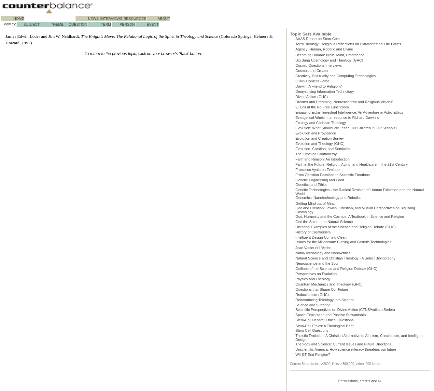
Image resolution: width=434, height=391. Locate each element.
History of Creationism (312, 232)
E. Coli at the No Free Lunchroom (322, 107)
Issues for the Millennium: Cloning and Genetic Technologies (343, 242)
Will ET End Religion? (312, 354)
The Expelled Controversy (316, 154)
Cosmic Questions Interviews (318, 65)
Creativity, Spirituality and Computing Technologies (335, 76)
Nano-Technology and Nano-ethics (322, 253)
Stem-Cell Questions (311, 330)
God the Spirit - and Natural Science (324, 222)
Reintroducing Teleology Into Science (324, 300)
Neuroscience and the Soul (316, 263)
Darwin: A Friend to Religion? (318, 86)
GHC (358, 60)
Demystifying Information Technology (324, 91)
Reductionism (306, 295)
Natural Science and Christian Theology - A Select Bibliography (345, 258)
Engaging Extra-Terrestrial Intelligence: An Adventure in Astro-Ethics (349, 112)
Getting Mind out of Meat (314, 203)
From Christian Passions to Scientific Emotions (332, 175)
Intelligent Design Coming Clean (320, 237)
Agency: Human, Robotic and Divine (324, 49)
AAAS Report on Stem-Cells (317, 39)
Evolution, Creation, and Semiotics (322, 149)
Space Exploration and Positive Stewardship (330, 315)
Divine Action (305, 97)
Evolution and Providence (315, 133)
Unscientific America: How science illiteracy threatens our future (345, 349)
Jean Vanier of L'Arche (313, 248)
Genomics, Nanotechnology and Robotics (328, 198)
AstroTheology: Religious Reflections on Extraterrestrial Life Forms (348, 44)
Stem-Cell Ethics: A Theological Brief (324, 326)
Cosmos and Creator (312, 71)
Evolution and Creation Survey (319, 138)
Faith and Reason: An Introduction (322, 159)
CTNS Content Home (312, 81)
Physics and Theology (312, 279)
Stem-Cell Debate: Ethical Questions (324, 320)
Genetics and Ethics (311, 185)
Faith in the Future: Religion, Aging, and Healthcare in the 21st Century (351, 164)
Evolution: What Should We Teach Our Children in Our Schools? (346, 128)
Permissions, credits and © (359, 381)
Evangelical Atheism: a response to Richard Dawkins (337, 117)
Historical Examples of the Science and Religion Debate (339, 227)
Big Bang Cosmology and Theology (323, 60)
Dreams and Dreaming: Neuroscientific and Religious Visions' (344, 102)
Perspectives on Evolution (316, 274)
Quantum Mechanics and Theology (323, 284)
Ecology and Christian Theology (320, 123)
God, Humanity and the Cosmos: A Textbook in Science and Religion (349, 216)
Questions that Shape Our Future (321, 289)
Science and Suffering (312, 305)
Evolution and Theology (314, 144)
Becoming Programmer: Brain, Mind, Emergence (329, 55)
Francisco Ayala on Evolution (318, 170)
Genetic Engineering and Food (319, 180)
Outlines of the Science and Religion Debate (330, 269)
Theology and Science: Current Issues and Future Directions (343, 344)
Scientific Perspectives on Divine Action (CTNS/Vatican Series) (345, 310)
